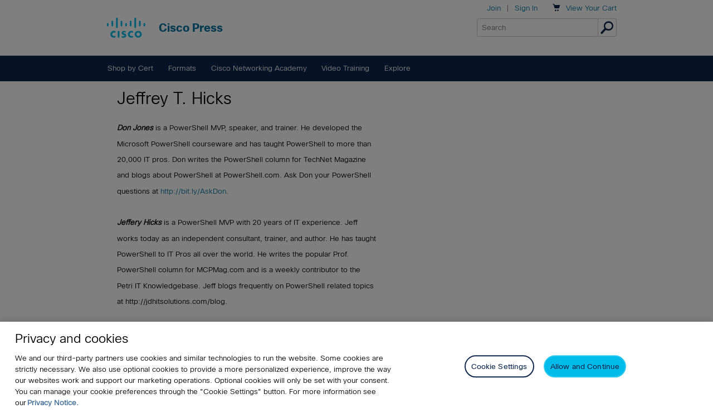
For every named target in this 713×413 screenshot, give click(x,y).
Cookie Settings (499, 366)
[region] (356, 367)
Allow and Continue (584, 366)
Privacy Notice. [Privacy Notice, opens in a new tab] (53, 403)
